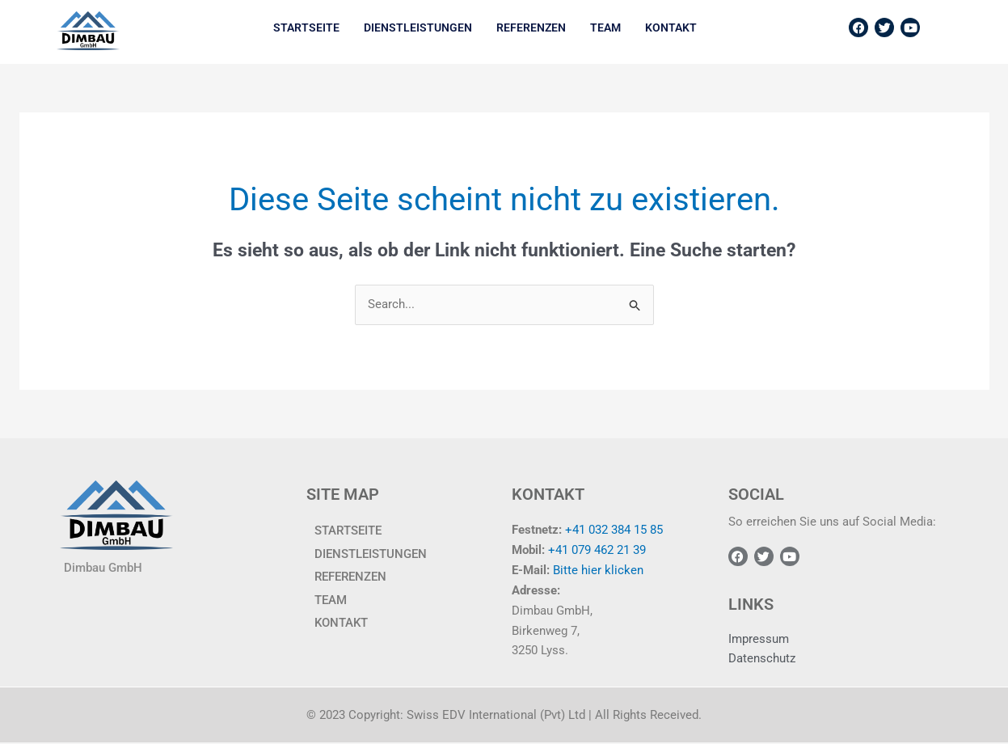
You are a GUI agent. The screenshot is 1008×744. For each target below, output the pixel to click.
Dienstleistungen (418, 27)
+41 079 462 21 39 (597, 550)
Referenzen (531, 27)
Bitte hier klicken (598, 570)
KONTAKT (671, 27)
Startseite (306, 27)
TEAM (605, 27)
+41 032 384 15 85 (614, 530)
